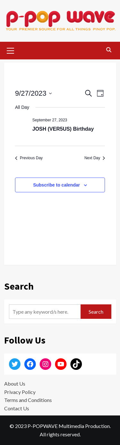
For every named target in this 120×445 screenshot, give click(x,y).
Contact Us (16, 408)
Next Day (94, 158)
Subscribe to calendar (56, 185)
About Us (14, 383)
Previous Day (29, 158)
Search (96, 312)
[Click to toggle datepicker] (33, 93)
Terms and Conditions (28, 400)
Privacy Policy (20, 392)
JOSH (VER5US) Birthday (63, 129)
